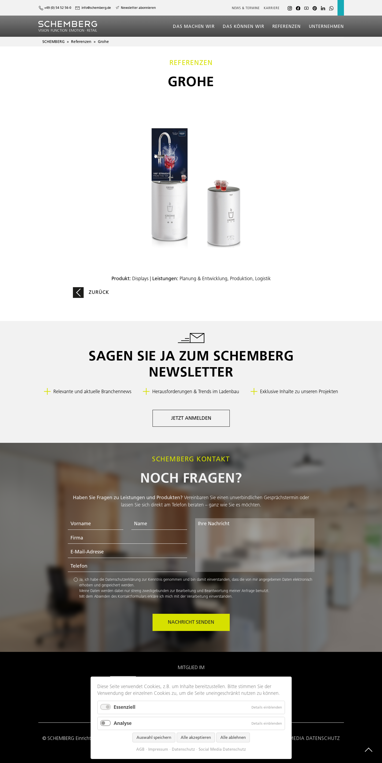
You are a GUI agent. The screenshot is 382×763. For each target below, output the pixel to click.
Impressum (158, 749)
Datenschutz (183, 749)
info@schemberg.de (96, 8)
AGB (140, 749)
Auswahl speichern (153, 737)
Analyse (123, 723)
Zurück (99, 292)
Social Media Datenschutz (222, 749)
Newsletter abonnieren (138, 8)
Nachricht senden (191, 622)
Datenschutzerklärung (123, 579)
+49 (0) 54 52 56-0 (57, 8)
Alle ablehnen (233, 737)
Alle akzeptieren (196, 737)
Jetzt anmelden (191, 418)
